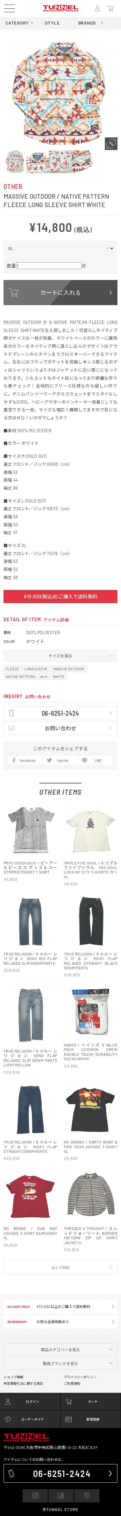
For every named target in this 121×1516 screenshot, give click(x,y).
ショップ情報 (13, 1228)
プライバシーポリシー (80, 1228)
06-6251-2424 (62, 1324)
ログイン (32, 1252)
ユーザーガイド (32, 1270)
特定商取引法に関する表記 (23, 1234)
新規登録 (93, 1270)
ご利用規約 (72, 1234)
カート (93, 1252)
